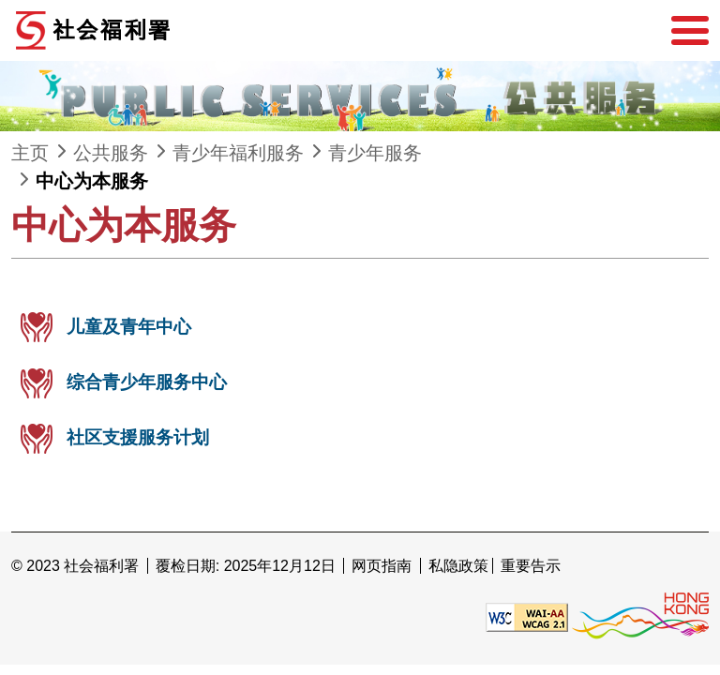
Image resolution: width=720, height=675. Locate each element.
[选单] (690, 31)
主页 (30, 152)
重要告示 (531, 566)
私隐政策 (458, 566)
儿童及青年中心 (129, 327)
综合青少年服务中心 (147, 382)
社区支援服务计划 (138, 437)
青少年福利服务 (238, 152)
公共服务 (110, 152)
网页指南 (382, 566)
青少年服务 (375, 152)
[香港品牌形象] (640, 616)
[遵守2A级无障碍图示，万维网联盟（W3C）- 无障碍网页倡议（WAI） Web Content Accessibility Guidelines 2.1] (527, 616)
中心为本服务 (92, 181)
